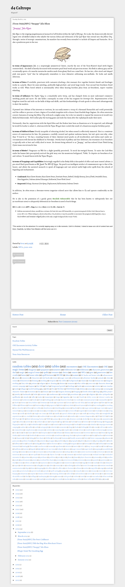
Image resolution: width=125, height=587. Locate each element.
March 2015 (23, 536)
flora (108, 403)
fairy (93, 435)
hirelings (71, 386)
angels (14, 422)
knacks (75, 408)
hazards (29, 444)
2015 (17, 529)
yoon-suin (28, 247)
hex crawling (98, 405)
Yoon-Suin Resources (21, 354)
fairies (88, 435)
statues (70, 471)
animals (101, 378)
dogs (109, 433)
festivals (108, 435)
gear (91, 372)
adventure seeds (74, 419)
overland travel (98, 455)
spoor (78, 413)
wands (41, 479)
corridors (49, 430)
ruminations (30, 465)
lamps (110, 446)
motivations (100, 452)
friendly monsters (76, 438)
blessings (99, 422)
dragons (31, 386)
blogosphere (16, 424)
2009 (18, 572)
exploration (79, 435)
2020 (18, 509)
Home (63, 314)
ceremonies (63, 427)
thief (27, 476)
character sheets (104, 383)
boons (43, 424)
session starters (17, 468)
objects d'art (54, 455)
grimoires (90, 441)
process (58, 460)
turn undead (96, 476)
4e (43, 389)
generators (101, 372)
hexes (23, 375)
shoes (33, 468)
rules (22, 465)
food (47, 386)
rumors (75, 372)
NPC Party (15, 419)
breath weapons (66, 424)
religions (92, 394)
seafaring (70, 465)
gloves (82, 441)
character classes (18, 391)
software (78, 468)
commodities (18, 430)
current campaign (19, 386)
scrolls (22, 413)
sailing (38, 465)
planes (76, 457)
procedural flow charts (46, 460)
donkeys (15, 435)
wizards (65, 416)
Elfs (47, 389)
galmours (107, 438)
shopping (40, 468)
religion (42, 383)
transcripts (49, 397)
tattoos (89, 474)
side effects (49, 468)
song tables (94, 468)
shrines (62, 383)
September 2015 (24, 532)
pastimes (27, 457)
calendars (93, 424)
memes (23, 452)
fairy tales (25, 383)
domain (46, 391)
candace (23, 427)
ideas (68, 375)
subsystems (24, 474)
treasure (55, 372)
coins (95, 427)
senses (95, 465)
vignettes (66, 397)
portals (48, 411)
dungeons (32, 369)
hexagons (73, 444)
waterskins (49, 479)
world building (34, 389)
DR (99, 416)
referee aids (29, 463)
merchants (49, 452)
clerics (65, 372)
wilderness (84, 369)
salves (51, 465)
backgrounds (73, 380)
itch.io (82, 446)
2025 (18, 489)
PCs (53, 389)
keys (99, 446)
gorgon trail (53, 405)
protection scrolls (69, 460)
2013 (17, 564)
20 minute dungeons (85, 416)
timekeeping (42, 476)
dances (30, 433)
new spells (34, 455)
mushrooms (53, 394)
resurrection (68, 463)
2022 (18, 501)
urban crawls (106, 476)
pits (64, 457)
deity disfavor (33, 403)
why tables (62, 380)
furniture (38, 405)
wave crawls (58, 479)
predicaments (25, 460)
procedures (74, 394)
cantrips (98, 389)
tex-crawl (27, 416)
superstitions (16, 416)
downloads (23, 435)
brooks (76, 424)
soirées (85, 468)
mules (109, 452)
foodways (56, 438)
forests (30, 405)
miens (28, 411)
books (35, 400)
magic (21, 372)
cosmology (58, 430)
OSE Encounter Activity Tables (24, 345)
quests (83, 394)
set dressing (52, 383)
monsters (57, 369)
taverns (97, 474)
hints (80, 444)
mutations (15, 455)
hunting (24, 446)
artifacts (40, 422)
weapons (53, 380)
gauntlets (60, 441)
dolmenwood (24, 380)
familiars (100, 435)
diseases (96, 433)
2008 (18, 576)
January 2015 (23, 559)
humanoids (16, 446)
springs (63, 471)
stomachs (78, 471)
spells (46, 372)
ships (27, 468)
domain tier (99, 380)
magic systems (89, 408)
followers (23, 405)
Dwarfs (81, 397)
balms (67, 422)
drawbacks (33, 435)
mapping (98, 449)
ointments (70, 455)
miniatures (59, 452)
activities (64, 419)
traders (76, 476)
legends (33, 449)
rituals (97, 411)
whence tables (76, 479)
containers (40, 430)
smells (57, 413)
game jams (16, 441)
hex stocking (108, 405)
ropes (16, 465)
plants (17, 378)
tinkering (52, 476)
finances (19, 438)
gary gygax (51, 441)
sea (63, 465)
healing (37, 444)
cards (36, 427)
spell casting (55, 471)
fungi (98, 391)
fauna (89, 403)
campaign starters (105, 424)
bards (73, 422)
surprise (33, 474)
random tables (21, 366)
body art (26, 424)
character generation (100, 369)
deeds (52, 433)
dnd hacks (46, 378)
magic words (88, 449)
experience (60, 403)
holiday (93, 444)
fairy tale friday (79, 403)
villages (23, 389)
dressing (35, 380)
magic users (64, 378)
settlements (76, 378)
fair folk (40, 386)
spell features (47, 375)
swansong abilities (58, 474)
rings (83, 463)
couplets (67, 430)
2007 (18, 580)
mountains (88, 386)
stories (86, 471)
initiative (68, 446)
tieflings (33, 476)
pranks (16, 460)
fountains (65, 438)
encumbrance (58, 435)
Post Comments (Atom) (68, 321)
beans (79, 422)
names (75, 375)
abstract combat (104, 397)
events (55, 378)
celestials (53, 427)
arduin (21, 422)
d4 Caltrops (21, 8)
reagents (82, 411)
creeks (74, 430)
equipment (44, 369)
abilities (82, 389)
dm (39, 391)
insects (75, 446)
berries (85, 422)
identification (47, 408)
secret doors (87, 465)
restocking (53, 463)
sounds (108, 468)
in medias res (41, 446)
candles (30, 427)
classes (83, 380)
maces (68, 449)
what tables (81, 383)
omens (41, 411)
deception (44, 433)
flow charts (40, 438)
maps (22, 411)
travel (82, 476)
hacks (110, 441)
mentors (30, 452)
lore (80, 408)
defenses (59, 433)
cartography (44, 427)
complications (30, 430)
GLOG (104, 416)
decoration (31, 391)
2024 (18, 493)
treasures (71, 383)
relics (36, 463)
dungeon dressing (64, 391)
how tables (37, 408)
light (39, 449)
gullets (104, 441)
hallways (17, 444)
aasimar (55, 419)
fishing (31, 438)
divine (103, 433)
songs (102, 468)
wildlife (96, 479)
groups (97, 441)
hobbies (28, 408)
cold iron (102, 427)
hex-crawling (64, 444)
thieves (35, 416)
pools (103, 457)
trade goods (67, 476)
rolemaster (108, 463)
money (35, 411)
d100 (41, 366)
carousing (106, 389)
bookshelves (35, 424)
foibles (48, 438)
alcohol (85, 419)
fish (26, 438)
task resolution (80, 474)
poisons (96, 457)
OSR (23, 419)
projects (55, 411)
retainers (90, 411)
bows (41, 400)
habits (61, 405)
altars (92, 419)
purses (88, 460)
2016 (17, 525)
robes (101, 463)
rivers (89, 463)
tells (33, 397)
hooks (79, 386)
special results (36, 471)
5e (95, 416)
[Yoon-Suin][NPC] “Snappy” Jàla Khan (32, 547)
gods (45, 405)
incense (50, 446)
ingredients (59, 446)
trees (88, 476)
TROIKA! (60, 389)
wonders (73, 416)
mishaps (68, 452)
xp (102, 479)
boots (49, 424)
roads (95, 463)
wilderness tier (70, 369)
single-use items (40, 413)
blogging (108, 422)
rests (60, 463)
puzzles (63, 411)
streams (93, 471)
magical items (34, 372)
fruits (86, 438)
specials (45, 471)
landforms (17, 449)
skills (50, 413)
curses (14, 380)
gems (67, 441)
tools (16, 389)
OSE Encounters (90, 366)
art (34, 422)
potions (34, 383)
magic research (77, 449)
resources (25, 378)
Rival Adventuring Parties (35, 419)
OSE (105, 366)
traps (58, 397)
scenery (57, 465)
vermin (27, 479)
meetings (15, 452)
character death (66, 400)
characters (35, 378)
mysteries (25, 455)
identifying (58, 408)
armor (90, 389)
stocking (44, 380)
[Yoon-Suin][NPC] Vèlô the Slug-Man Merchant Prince (39, 543)
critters (80, 430)
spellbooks (16, 397)
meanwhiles (107, 449)
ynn (106, 479)
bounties (56, 424)
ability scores (91, 397)
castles (56, 400)
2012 (17, 568)
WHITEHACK (71, 389)
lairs (105, 446)
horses (108, 444)
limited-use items (49, 449)
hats (23, 444)
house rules (34, 375)
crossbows (89, 430)
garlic (35, 441)
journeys (67, 408)
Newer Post (17, 314)
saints (45, 465)
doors (53, 391)
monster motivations (87, 452)
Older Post (107, 314)
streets (101, 471)
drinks (52, 403)
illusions (32, 446)
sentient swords (105, 465)
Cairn (74, 397)
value (14, 479)
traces (52, 416)
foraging (77, 391)
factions (69, 403)
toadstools (43, 416)
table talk (69, 474)
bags (60, 422)
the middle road (17, 476)
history (86, 444)
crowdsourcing (100, 430)
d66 (24, 433)
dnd (14, 372)
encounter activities (45, 435)
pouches (109, 457)
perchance (43, 457)
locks (35, 394)
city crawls (77, 400)
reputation (44, 463)
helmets (44, 444)
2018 (18, 517)
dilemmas (67, 433)
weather (67, 479)
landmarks (27, 394)
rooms (104, 411)
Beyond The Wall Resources (23, 350)
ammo (98, 419)
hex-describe (19, 408)
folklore (15, 405)
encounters (71, 366)
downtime (43, 403)
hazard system (80, 405)
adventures (16, 400)
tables (55, 366)
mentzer (43, 394)
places (69, 457)
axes (46, 422)
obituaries (43, 455)
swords (26, 397)
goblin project (107, 391)
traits (40, 397)
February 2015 (23, 555)
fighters (96, 403)
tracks (58, 416)
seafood (78, 465)
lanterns (26, 449)
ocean (62, 455)
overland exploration (83, 455)
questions (103, 460)
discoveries (87, 433)
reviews (97, 386)
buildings (48, 400)
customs (109, 430)
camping (15, 427)
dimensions (77, 433)
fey (13, 438)
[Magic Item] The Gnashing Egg (30, 551)
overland (64, 394)
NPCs (20, 247)
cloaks (77, 427)
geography (74, 441)
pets (59, 457)
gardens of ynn (26, 441)
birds (92, 422)
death (17, 403)
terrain (108, 474)
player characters (86, 457)
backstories (26, 400)
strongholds (106, 413)
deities (23, 403)
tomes (59, 476)
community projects (89, 400)
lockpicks (60, 449)
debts (37, 433)
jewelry (17, 394)
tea (103, 474)
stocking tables (94, 413)
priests (34, 460)
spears (14, 471)
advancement (107, 375)
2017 (17, 521)
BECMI (60, 375)
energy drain (69, 435)
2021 (17, 505)
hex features (53, 444)
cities (108, 378)
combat (109, 427)
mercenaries (40, 452)
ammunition (106, 419)
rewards (77, 463)
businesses (84, 424)
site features (69, 468)
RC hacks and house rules (90, 375)
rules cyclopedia (104, 394)
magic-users (101, 408)
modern (75, 452)
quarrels (95, 460)
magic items (18, 369)
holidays (101, 444)
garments (42, 441)
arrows (28, 422)
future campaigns (96, 438)
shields (29, 413)
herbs (89, 405)
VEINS (48, 419)
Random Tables (18, 341)
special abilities (67, 413)
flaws (103, 403)
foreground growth (58, 386)
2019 (17, 513)
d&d (111, 400)
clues (90, 380)
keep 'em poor (91, 446)
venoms (20, 479)
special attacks (24, 471)
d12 (15, 433)
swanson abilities (44, 474)
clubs (90, 427)
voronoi (34, 479)
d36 (20, 433)
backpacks (53, 422)
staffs (84, 413)
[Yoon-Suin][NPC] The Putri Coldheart (33, 539)
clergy (71, 427)
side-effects (59, 468)
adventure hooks (89, 378)
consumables (103, 400)
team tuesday (107, 386)
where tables (87, 479)
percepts (35, 457)
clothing (83, 427)
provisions (80, 460)
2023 (18, 497)
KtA (109, 416)
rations (20, 463)
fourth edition (88, 391)
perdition (52, 457)
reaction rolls (72, 411)
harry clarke (69, 405)
